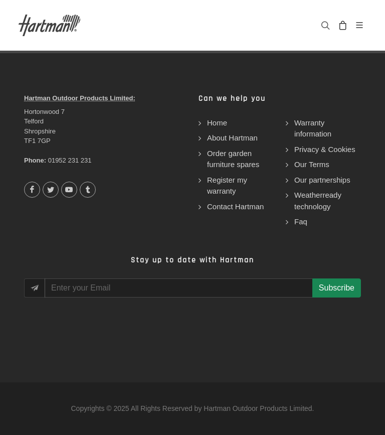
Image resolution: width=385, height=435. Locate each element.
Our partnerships (322, 180)
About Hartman (232, 137)
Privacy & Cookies (324, 149)
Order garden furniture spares (233, 159)
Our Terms (311, 164)
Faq (300, 221)
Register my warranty (227, 186)
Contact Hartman (235, 206)
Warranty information (312, 128)
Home (217, 122)
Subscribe (336, 287)
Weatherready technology (317, 201)
